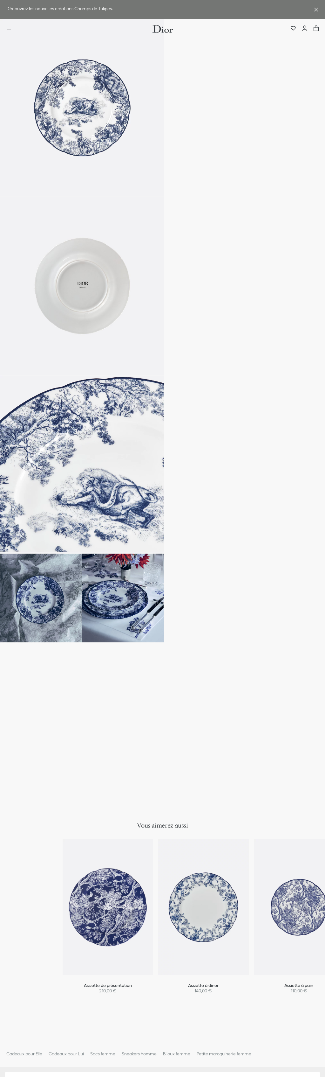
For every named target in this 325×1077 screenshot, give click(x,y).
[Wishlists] (293, 28)
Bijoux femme (176, 1053)
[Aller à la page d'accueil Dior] (162, 29)
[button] (82, 108)
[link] (156, 9)
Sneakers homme (139, 1053)
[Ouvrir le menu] (11, 29)
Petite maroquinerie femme (224, 1053)
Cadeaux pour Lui (66, 1053)
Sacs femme (102, 1053)
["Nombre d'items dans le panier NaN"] (316, 28)
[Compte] (304, 28)
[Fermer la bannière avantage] (316, 9)
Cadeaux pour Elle (24, 1053)
